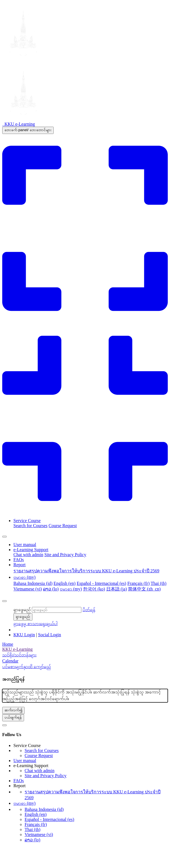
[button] (88, 609)
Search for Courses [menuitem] (30, 525)
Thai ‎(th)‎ (32, 829)
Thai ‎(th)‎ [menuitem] (158, 583)
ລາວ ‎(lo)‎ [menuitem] (51, 589)
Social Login (49, 634)
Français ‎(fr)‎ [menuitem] (138, 583)
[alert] (85, 695)
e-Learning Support (30, 549)
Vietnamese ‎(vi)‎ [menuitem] (27, 589)
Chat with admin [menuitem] (28, 554)
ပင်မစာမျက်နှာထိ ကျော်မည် (26, 666)
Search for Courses (42, 750)
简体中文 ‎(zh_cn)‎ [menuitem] (144, 589)
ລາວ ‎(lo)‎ (32, 839)
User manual (24, 544)
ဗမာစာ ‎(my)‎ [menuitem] (71, 589)
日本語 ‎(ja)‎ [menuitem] (116, 589)
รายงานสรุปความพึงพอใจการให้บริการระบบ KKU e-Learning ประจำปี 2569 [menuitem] (86, 570)
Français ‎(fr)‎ (36, 824)
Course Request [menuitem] (63, 525)
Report (19, 564)
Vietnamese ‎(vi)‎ (39, 834)
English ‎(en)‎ (36, 814)
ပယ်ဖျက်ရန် (13, 717)
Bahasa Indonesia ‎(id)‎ (44, 809)
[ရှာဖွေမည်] (56, 610)
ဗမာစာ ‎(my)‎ (24, 577)
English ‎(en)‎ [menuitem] (65, 583)
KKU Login (24, 634)
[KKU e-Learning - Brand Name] (18, 124)
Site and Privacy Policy (46, 775)
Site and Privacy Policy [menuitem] (65, 554)
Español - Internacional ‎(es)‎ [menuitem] (101, 583)
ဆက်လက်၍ (13, 710)
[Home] (85, 644)
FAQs (18, 559)
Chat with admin (40, 770)
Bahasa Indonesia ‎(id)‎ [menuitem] (33, 583)
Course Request (39, 755)
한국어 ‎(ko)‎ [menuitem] (94, 589)
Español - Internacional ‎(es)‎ (49, 819)
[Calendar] (85, 661)
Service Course (27, 520)
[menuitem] (85, 649)
